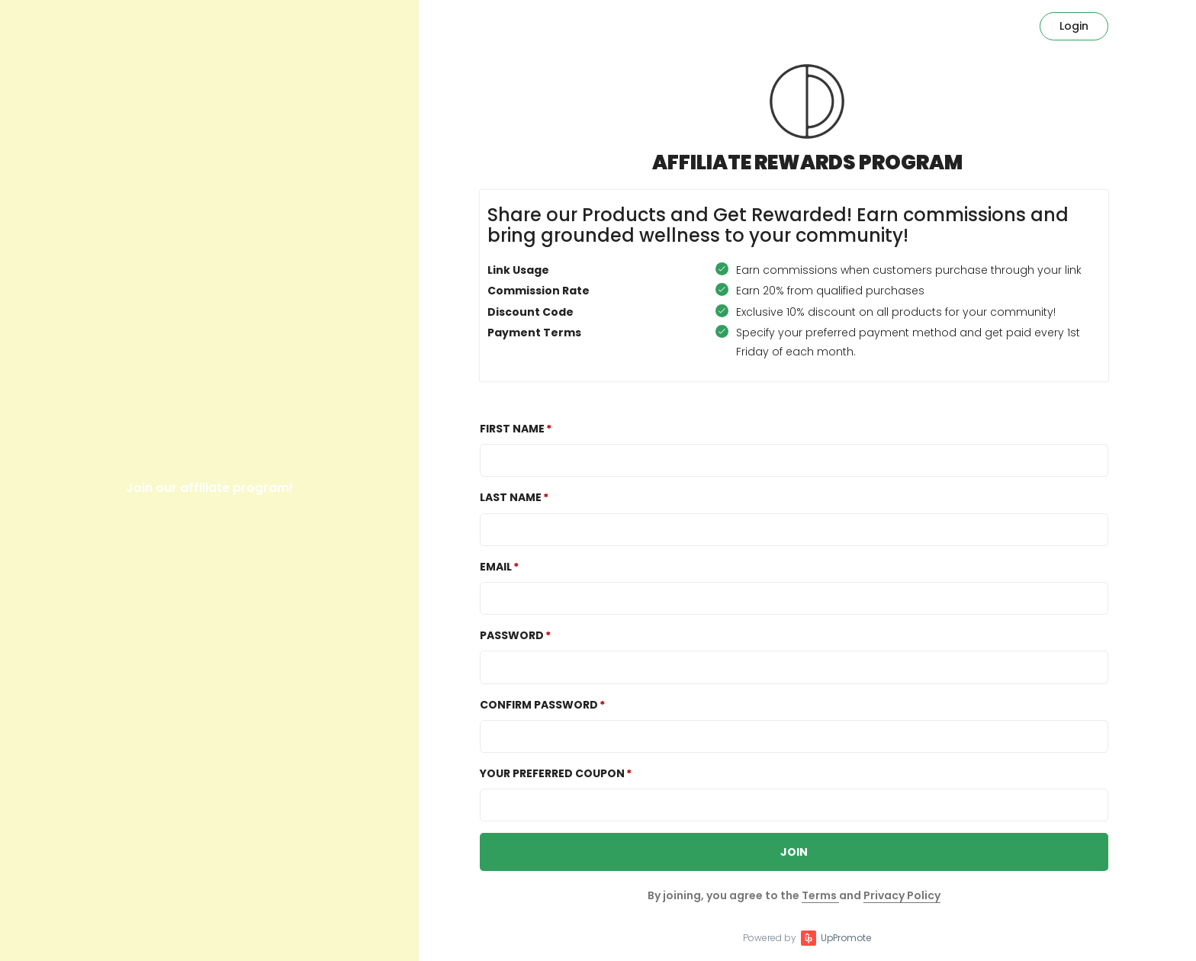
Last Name (511, 497)
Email (496, 566)
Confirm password (539, 704)
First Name (512, 428)
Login (1073, 26)
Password (512, 635)
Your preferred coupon (552, 773)
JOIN (794, 852)
